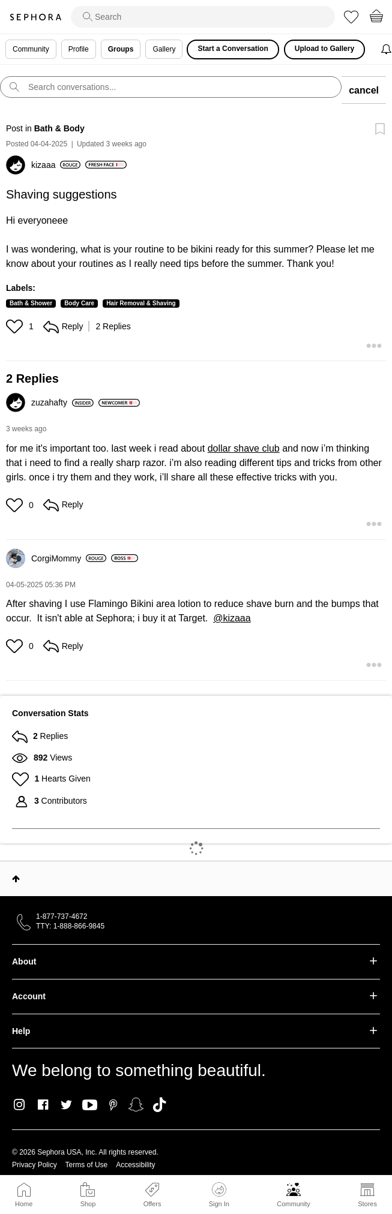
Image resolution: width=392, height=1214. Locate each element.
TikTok (159, 1105)
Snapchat (135, 1105)
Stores (367, 1203)
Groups (121, 49)
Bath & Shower (31, 303)
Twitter (66, 1105)
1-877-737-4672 (61, 916)
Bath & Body (59, 128)
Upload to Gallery (324, 48)
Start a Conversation (233, 48)
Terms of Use (86, 1165)
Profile (78, 49)
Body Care (79, 303)
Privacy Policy (34, 1165)
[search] (203, 17)
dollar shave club (244, 448)
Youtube (89, 1105)
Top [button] (16, 878)
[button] (16, 326)
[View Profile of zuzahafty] (62, 402)
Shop (88, 1203)
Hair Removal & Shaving (141, 303)
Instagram (19, 1105)
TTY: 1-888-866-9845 (70, 926)
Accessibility (135, 1165)
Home (23, 1203)
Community (293, 1203)
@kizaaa (232, 618)
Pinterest (113, 1105)
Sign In (219, 1194)
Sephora (35, 17)
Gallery (163, 49)
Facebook (42, 1105)
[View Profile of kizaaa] (55, 165)
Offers (152, 1203)
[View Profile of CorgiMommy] (68, 558)
